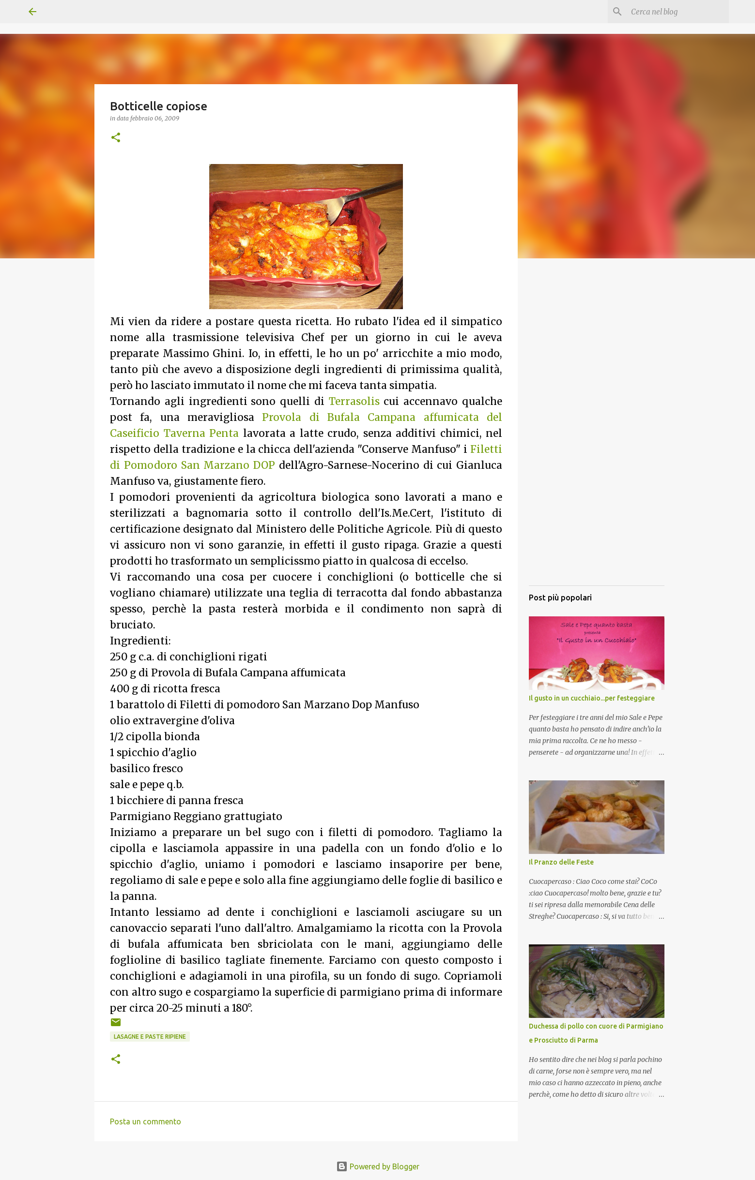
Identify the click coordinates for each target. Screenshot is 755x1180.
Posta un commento (145, 1121)
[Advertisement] (596, 433)
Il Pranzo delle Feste (561, 862)
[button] (116, 138)
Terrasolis (354, 401)
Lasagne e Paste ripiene (150, 1036)
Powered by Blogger (377, 1166)
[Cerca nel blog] (678, 11)
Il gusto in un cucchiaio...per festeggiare (592, 698)
